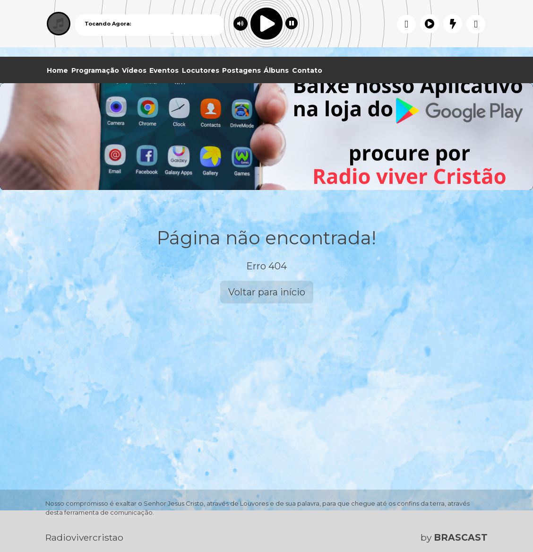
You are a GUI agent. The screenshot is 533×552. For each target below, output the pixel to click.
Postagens (241, 70)
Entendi (496, 520)
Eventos (164, 70)
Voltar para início (266, 292)
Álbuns (276, 70)
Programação (95, 70)
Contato (307, 70)
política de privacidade (421, 527)
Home (57, 70)
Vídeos (134, 70)
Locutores (200, 70)
